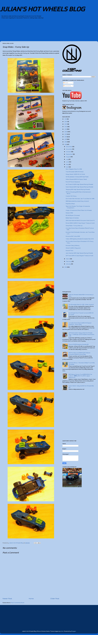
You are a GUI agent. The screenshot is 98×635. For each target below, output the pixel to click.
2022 (65, 126)
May (67, 164)
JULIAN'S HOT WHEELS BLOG (42, 9)
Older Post (54, 598)
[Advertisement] (45, 31)
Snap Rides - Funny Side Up (74, 225)
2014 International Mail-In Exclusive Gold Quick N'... (80, 220)
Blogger (73, 631)
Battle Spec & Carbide (72, 218)
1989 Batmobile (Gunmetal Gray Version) (77, 201)
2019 (65, 134)
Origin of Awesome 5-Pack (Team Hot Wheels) (79, 210)
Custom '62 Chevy (71, 196)
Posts (65, 82)
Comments (67, 85)
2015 (65, 144)
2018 (65, 136)
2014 (65, 267)
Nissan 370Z (69, 212)
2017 (65, 139)
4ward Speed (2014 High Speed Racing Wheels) (79, 187)
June (67, 161)
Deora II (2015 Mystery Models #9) (78, 344)
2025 (65, 119)
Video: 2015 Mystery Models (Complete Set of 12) (79, 238)
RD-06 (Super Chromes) (73, 215)
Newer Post (7, 598)
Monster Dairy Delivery (72, 245)
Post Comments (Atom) (17, 602)
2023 (65, 124)
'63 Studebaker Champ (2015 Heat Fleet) (77, 176)
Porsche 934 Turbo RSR (73, 236)
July (67, 159)
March (68, 258)
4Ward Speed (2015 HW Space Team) (76, 179)
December (69, 146)
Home (31, 598)
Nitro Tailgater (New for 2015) (74, 169)
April (67, 167)
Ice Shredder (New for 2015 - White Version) (81, 304)
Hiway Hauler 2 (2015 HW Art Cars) (75, 174)
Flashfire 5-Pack (70, 203)
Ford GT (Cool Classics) (73, 181)
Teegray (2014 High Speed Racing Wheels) (78, 189)
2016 (65, 141)
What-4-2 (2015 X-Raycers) (73, 248)
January (68, 264)
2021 (65, 129)
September (69, 154)
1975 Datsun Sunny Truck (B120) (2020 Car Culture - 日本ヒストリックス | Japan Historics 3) (80, 376)
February (69, 261)
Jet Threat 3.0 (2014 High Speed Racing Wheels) (79, 184)
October (68, 151)
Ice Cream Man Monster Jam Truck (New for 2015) (80, 198)
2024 (66, 121)
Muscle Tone (69, 250)
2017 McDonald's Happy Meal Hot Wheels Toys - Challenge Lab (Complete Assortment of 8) (81, 334)
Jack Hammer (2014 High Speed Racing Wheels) (79, 253)
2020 (66, 131)
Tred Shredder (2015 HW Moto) (74, 171)
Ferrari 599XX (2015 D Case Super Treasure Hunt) (80, 223)
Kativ (62, 631)
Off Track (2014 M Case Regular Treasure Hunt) (79, 255)
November (69, 149)
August (68, 156)
